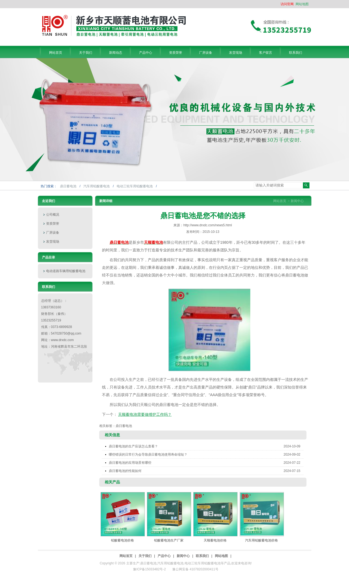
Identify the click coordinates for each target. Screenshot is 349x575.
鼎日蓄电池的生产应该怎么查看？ (206, 446)
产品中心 (164, 556)
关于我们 (145, 556)
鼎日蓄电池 (68, 186)
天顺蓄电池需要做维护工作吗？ (145, 414)
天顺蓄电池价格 (215, 540)
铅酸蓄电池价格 (122, 540)
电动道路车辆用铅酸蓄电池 (65, 271)
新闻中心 (297, 201)
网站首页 (279, 201)
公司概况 (52, 214)
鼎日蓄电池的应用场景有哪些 (206, 462)
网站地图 (302, 4)
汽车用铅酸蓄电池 (96, 186)
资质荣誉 (52, 223)
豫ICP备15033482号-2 (149, 569)
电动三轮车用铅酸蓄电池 (135, 186)
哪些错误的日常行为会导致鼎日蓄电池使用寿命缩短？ (206, 454)
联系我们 (202, 556)
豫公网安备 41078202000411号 (195, 569)
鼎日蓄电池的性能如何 (206, 470)
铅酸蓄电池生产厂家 (168, 540)
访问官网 (287, 4)
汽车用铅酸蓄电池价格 (261, 540)
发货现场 (52, 241)
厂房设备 (52, 232)
